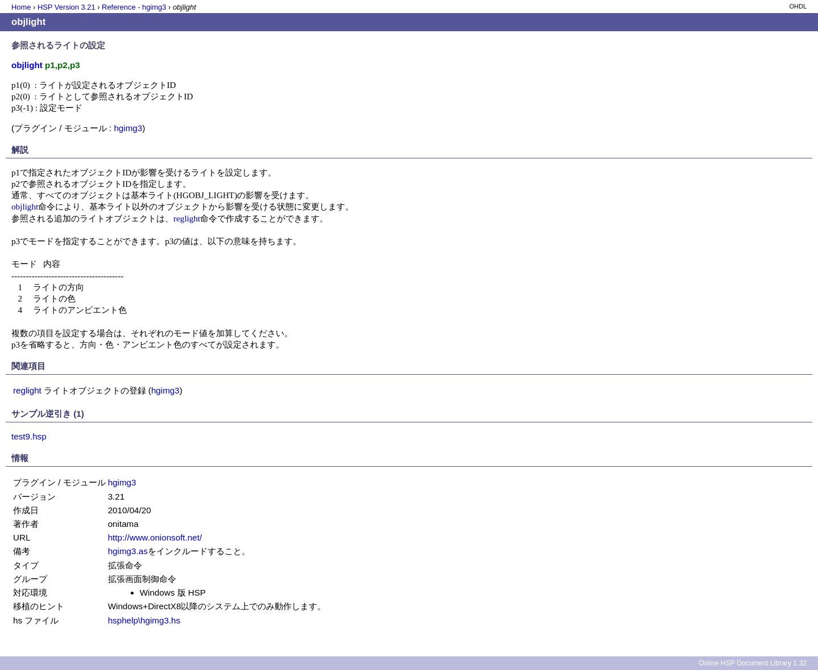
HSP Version (66, 7)
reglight (186, 218)
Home (21, 7)
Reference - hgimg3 (134, 7)
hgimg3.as (128, 551)
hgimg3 (128, 128)
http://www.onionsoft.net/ (155, 537)
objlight (24, 206)
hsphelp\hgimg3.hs (144, 620)
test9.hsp (29, 436)
